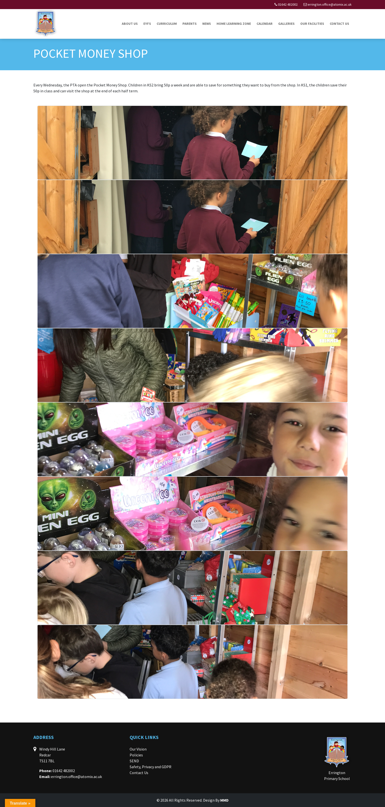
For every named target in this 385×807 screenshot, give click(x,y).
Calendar (265, 23)
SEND (134, 760)
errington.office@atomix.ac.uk (330, 4)
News (206, 23)
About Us (130, 23)
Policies (136, 754)
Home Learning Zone (234, 23)
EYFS (147, 23)
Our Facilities (312, 23)
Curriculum (167, 23)
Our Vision (138, 749)
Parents (189, 23)
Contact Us (339, 23)
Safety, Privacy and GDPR (150, 766)
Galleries (286, 23)
